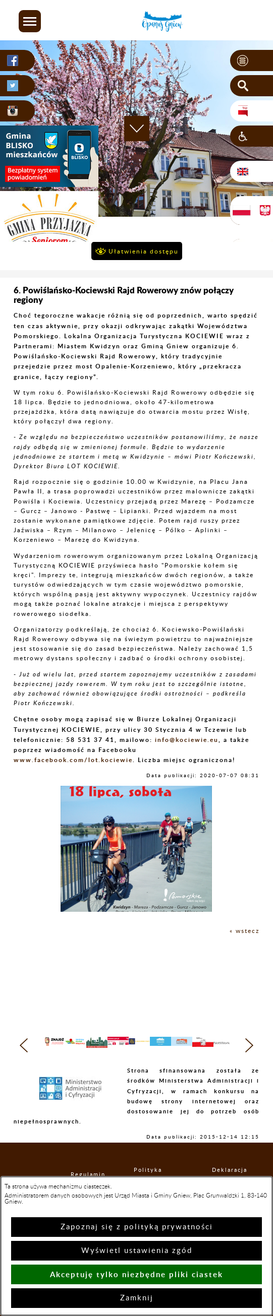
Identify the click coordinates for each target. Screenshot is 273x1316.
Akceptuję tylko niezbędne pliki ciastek (136, 1274)
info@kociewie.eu (187, 739)
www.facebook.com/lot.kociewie (73, 760)
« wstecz (244, 931)
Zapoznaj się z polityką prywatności (137, 1227)
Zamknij (136, 1298)
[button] (30, 21)
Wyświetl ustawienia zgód (136, 1251)
